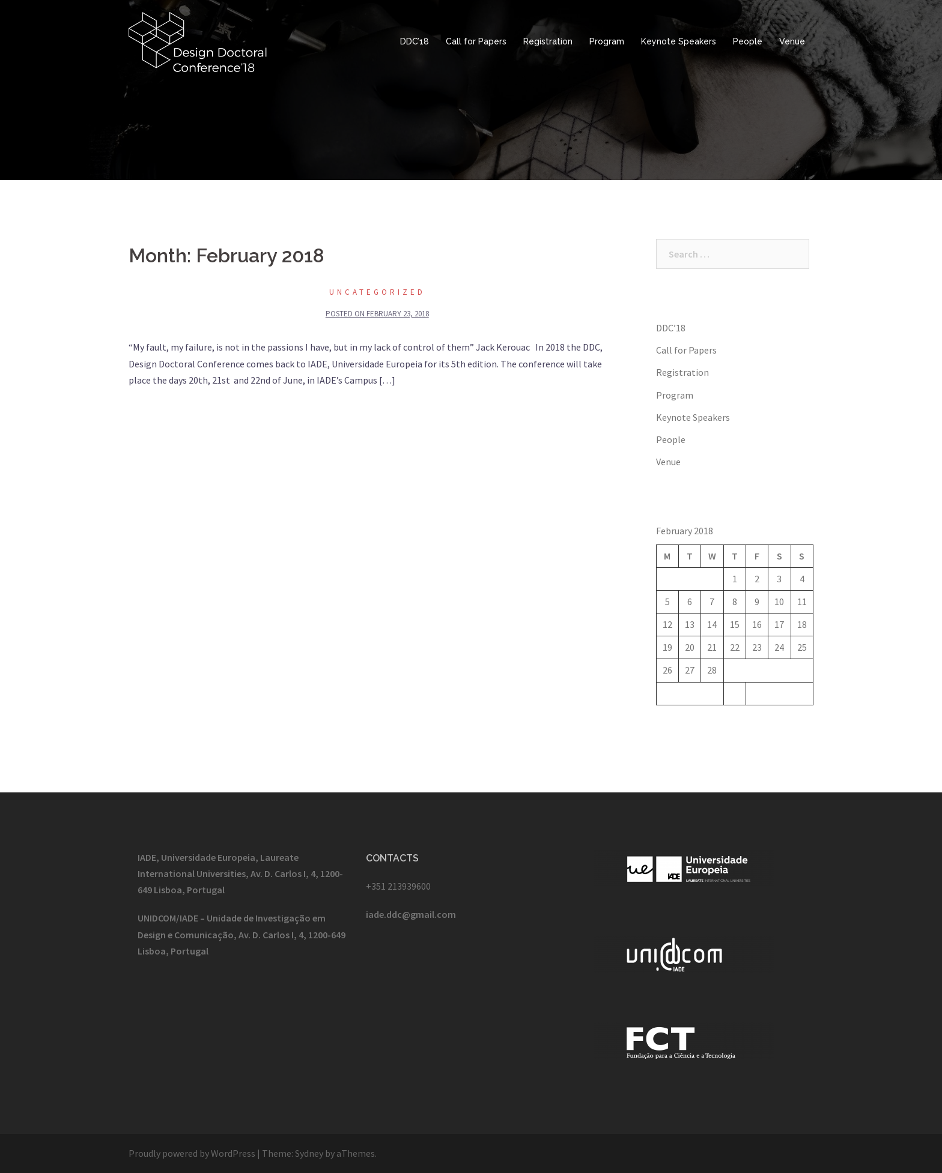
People (747, 41)
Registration (548, 41)
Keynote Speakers (678, 41)
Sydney (309, 1153)
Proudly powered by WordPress (192, 1153)
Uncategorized (377, 292)
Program (606, 41)
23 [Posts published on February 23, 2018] (757, 647)
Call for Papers (476, 41)
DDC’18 (414, 41)
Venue (792, 41)
